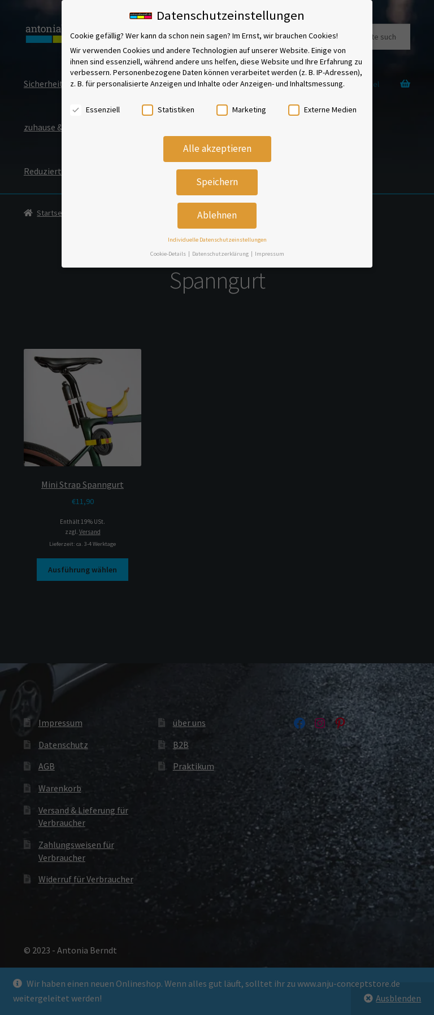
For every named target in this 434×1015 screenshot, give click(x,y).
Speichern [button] (217, 176)
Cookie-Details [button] (168, 248)
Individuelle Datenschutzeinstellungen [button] (217, 234)
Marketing (241, 104)
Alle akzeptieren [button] (217, 143)
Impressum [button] (269, 248)
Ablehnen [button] (217, 210)
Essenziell (95, 104)
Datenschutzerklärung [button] (221, 248)
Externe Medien (322, 104)
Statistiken (168, 104)
